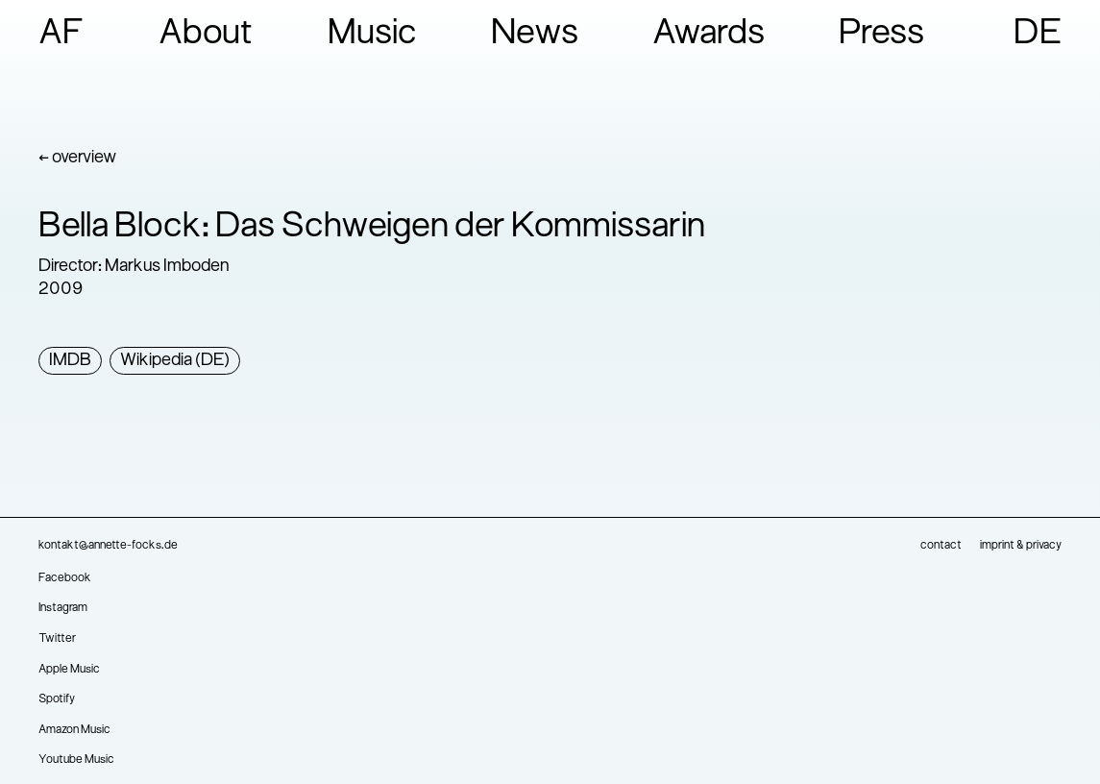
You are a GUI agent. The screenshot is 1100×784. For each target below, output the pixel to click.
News (534, 34)
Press (881, 34)
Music (372, 34)
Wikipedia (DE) (175, 361)
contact (941, 545)
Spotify (56, 699)
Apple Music (69, 669)
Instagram (62, 608)
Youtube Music (76, 760)
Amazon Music (74, 730)
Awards (708, 34)
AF (61, 34)
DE (1038, 34)
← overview (77, 158)
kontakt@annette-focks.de (108, 545)
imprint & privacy (1021, 545)
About (206, 34)
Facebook (64, 578)
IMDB (70, 361)
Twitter (57, 639)
